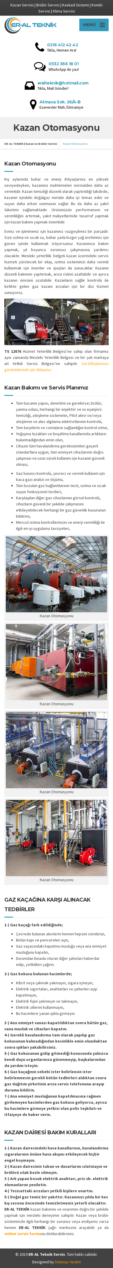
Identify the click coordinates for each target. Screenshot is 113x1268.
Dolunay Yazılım (68, 1262)
